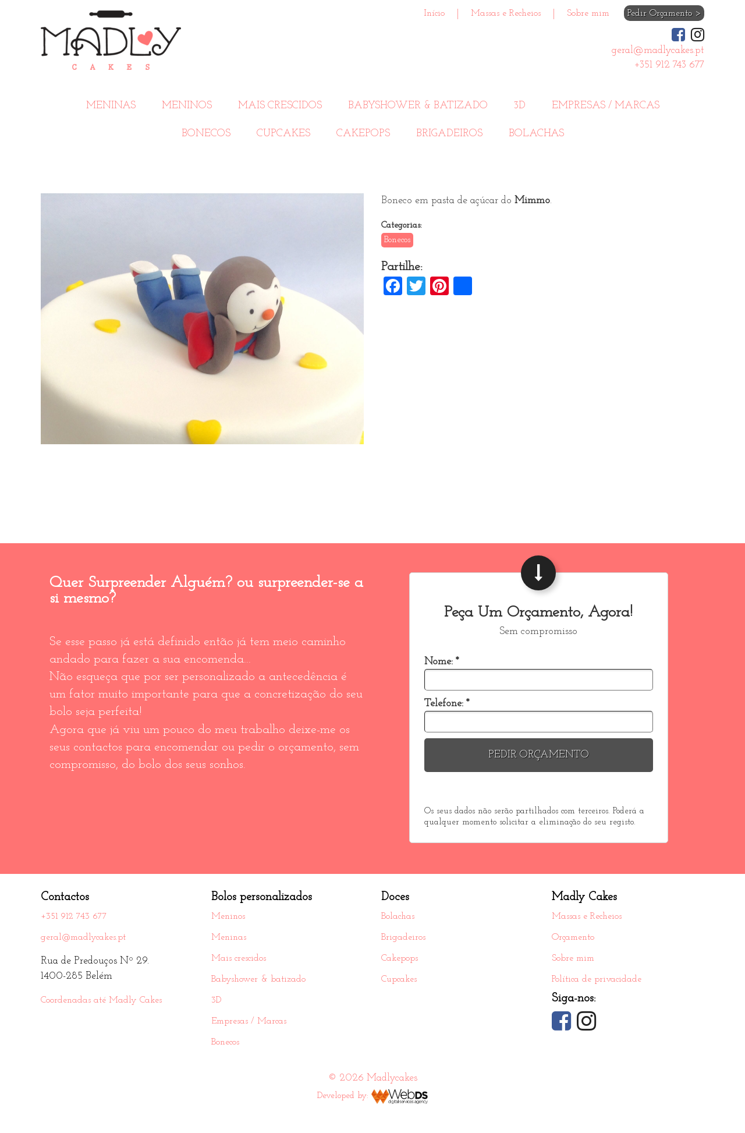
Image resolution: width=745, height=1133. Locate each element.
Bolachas (536, 133)
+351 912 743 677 (74, 916)
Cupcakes (283, 133)
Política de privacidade (596, 979)
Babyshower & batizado (418, 105)
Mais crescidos (280, 105)
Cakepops (363, 133)
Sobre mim (588, 13)
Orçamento (573, 937)
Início (434, 13)
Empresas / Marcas (605, 105)
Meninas (111, 105)
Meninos (187, 105)
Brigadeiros (449, 133)
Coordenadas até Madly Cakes (101, 1000)
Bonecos (206, 133)
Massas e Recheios (506, 13)
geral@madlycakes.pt (83, 937)
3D (520, 105)
